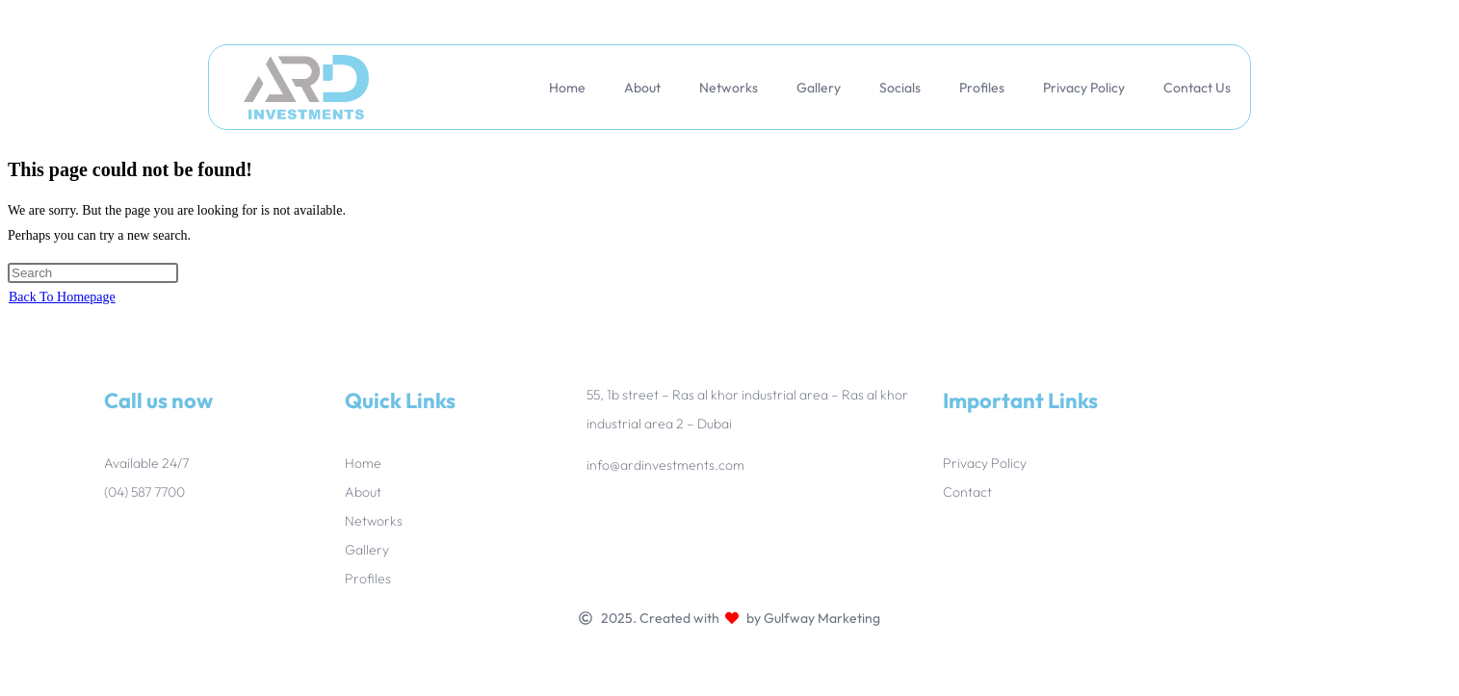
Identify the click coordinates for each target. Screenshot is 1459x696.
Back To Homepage (62, 297)
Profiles (981, 87)
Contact (967, 492)
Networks (728, 87)
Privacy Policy (1084, 87)
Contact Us (1197, 87)
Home (567, 87)
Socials (900, 87)
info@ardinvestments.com (665, 465)
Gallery (818, 87)
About (642, 87)
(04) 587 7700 (144, 492)
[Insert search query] (93, 273)
